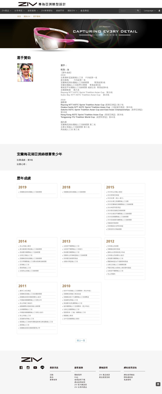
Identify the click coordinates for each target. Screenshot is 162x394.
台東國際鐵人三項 (26, 309)
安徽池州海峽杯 (113, 223)
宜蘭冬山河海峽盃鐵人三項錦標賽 (75, 255)
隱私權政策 (128, 377)
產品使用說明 (79, 382)
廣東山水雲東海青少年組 (116, 252)
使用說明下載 (79, 380)
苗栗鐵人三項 (24, 325)
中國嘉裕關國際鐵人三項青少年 (31, 300)
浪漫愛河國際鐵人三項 (115, 258)
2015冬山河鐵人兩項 (115, 192)
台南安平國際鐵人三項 (71, 246)
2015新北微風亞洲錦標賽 (116, 210)
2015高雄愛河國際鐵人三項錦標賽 (120, 220)
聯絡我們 (78, 375)
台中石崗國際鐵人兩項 (71, 319)
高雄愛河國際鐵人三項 (71, 252)
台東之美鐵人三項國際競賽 (117, 264)
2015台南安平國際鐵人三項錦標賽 (120, 213)
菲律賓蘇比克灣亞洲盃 (115, 226)
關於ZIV (72, 11)
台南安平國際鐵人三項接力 (73, 249)
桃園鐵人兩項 (68, 315)
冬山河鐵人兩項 (25, 246)
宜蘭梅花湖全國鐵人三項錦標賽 (31, 192)
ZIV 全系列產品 (80, 387)
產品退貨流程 (104, 377)
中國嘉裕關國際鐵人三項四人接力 (31, 312)
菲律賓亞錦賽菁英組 (71, 258)
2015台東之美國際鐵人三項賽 (118, 201)
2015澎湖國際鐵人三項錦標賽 (118, 217)
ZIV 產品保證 (104, 375)
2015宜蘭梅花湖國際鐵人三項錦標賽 (120, 204)
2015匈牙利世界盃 (114, 207)
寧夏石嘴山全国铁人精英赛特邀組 (119, 268)
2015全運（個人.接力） (116, 198)
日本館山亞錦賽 (113, 246)
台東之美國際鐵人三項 (71, 309)
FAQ (76, 377)
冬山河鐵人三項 (25, 315)
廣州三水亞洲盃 (25, 291)
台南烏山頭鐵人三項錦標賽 (29, 271)
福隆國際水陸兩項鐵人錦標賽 (30, 306)
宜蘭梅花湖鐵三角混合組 (72, 294)
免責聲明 (127, 380)
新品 (51, 377)
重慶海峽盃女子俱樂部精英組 (118, 261)
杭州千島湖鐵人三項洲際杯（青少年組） (78, 291)
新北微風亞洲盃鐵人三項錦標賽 (31, 249)
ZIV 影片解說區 (80, 385)
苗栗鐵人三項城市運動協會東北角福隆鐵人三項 (36, 322)
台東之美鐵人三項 (26, 255)
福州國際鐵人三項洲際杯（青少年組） (77, 306)
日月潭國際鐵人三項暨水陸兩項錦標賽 (33, 261)
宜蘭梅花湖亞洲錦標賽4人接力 (30, 297)
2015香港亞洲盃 (113, 195)
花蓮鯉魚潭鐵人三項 (27, 319)
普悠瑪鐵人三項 (25, 268)
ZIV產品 (6, 11)
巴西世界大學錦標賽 (115, 229)
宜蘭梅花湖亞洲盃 (114, 249)
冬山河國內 (111, 274)
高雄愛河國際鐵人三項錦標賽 (30, 252)
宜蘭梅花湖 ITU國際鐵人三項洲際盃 (76, 297)
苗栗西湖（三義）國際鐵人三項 (75, 312)
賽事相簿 (53, 380)
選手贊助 (36, 16)
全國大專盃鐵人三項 (71, 261)
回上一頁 (81, 340)
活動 (51, 375)
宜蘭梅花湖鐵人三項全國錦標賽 (31, 294)
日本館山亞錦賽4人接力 (116, 255)
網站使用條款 (129, 375)
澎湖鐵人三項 (24, 264)
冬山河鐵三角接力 (26, 303)
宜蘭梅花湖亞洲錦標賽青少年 (30, 328)
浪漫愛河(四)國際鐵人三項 (73, 303)
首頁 (19, 16)
